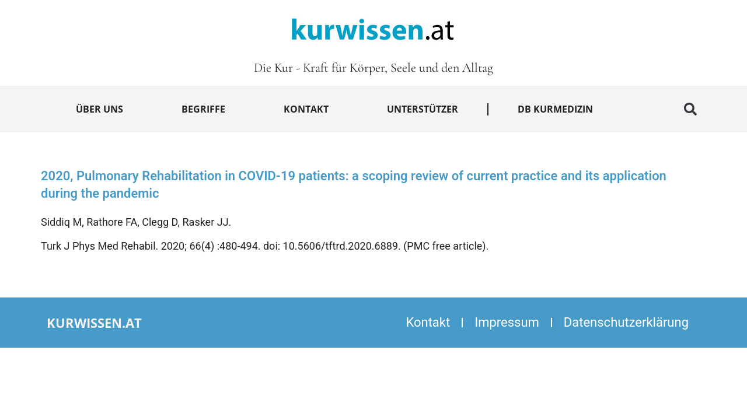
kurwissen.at (94, 322)
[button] (690, 109)
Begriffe (203, 109)
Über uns (99, 109)
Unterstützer (422, 109)
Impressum (506, 322)
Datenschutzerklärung (626, 322)
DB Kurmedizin (555, 109)
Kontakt (306, 109)
